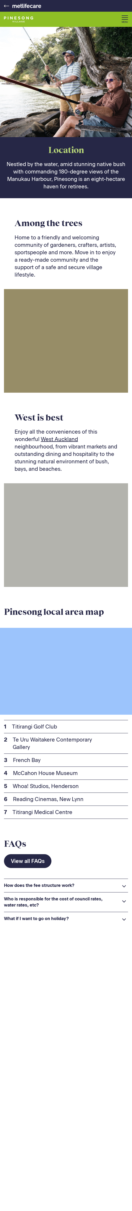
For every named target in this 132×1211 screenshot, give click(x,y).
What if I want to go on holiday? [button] (36, 918)
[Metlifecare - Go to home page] (22, 6)
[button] (125, 19)
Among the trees (48, 223)
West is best (39, 417)
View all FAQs (28, 861)
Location (66, 150)
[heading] (66, 885)
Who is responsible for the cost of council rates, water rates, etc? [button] (53, 901)
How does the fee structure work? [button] (39, 885)
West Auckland (59, 439)
